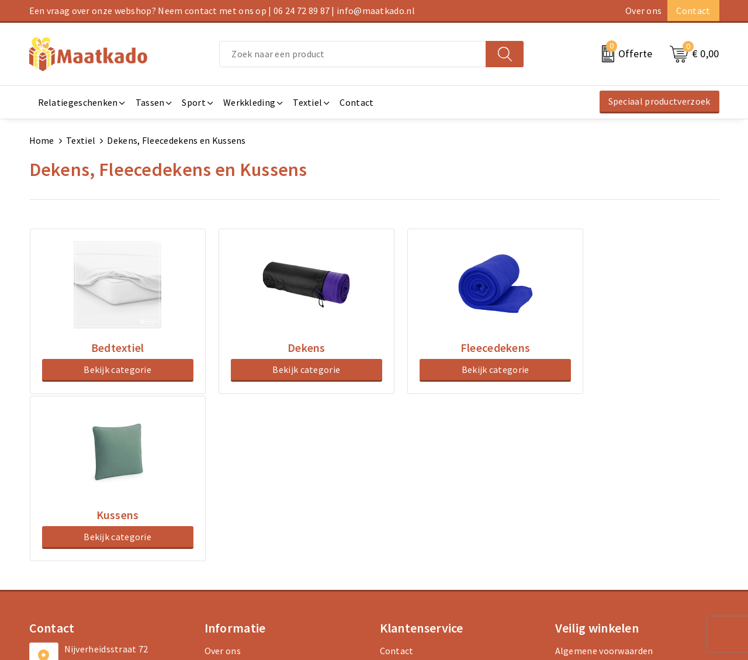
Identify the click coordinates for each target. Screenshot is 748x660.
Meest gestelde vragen (252, 501)
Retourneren (406, 520)
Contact (693, 10)
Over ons (643, 10)
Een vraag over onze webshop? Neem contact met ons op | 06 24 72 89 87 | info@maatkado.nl (222, 10)
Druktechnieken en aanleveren (268, 539)
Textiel (80, 140)
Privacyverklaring (591, 520)
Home (41, 140)
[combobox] (352, 54)
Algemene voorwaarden (604, 483)
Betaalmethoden (415, 501)
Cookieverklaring (590, 501)
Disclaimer (577, 539)
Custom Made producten (255, 520)
